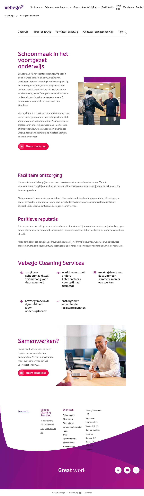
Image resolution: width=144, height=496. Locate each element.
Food (65, 431)
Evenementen (69, 446)
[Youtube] (127, 470)
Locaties (89, 434)
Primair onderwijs (42, 31)
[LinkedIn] (136, 470)
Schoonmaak (69, 415)
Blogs (90, 442)
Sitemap (88, 493)
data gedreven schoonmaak (57, 241)
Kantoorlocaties (93, 430)
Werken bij (92, 426)
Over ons (118, 7)
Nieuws (90, 438)
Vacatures (128, 7)
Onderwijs (9, 16)
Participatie (108, 7)
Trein (65, 435)
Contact (89, 450)
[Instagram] (118, 470)
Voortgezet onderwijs (67, 31)
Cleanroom (68, 419)
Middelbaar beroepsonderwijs (98, 31)
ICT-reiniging (110, 198)
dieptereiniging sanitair (91, 198)
